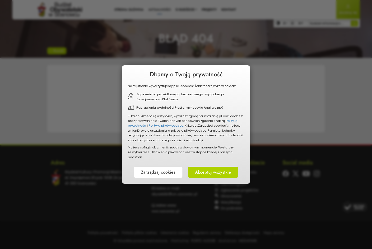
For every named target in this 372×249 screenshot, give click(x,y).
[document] (186, 124)
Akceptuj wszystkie (213, 172)
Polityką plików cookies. (166, 126)
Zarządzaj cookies (158, 172)
